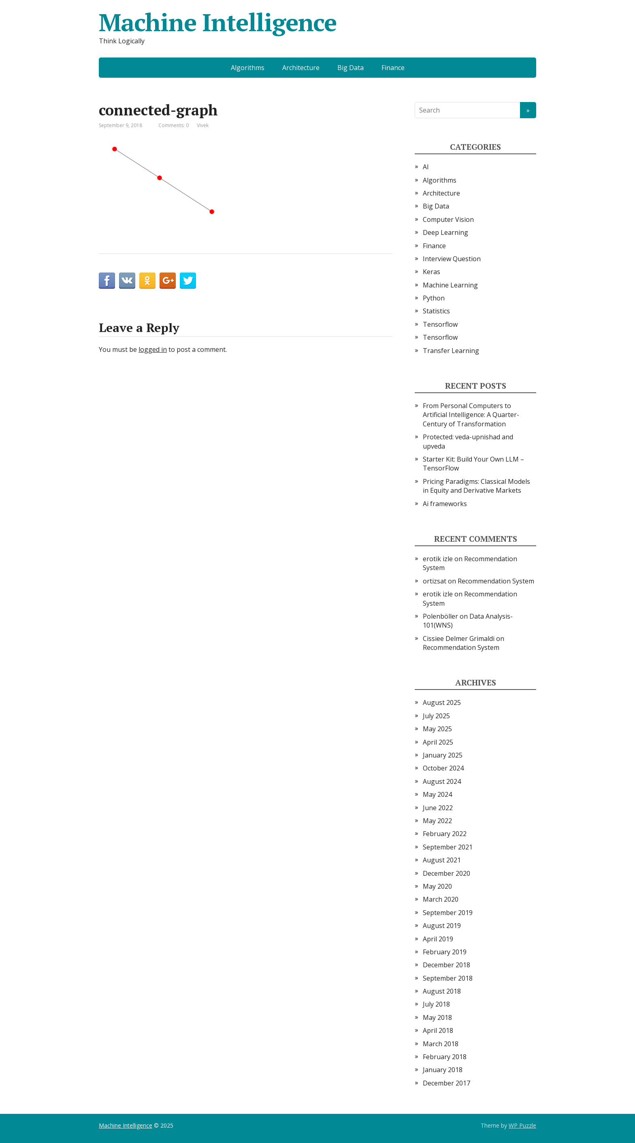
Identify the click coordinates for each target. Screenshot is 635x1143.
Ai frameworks (445, 503)
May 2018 (437, 1017)
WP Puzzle (522, 1125)
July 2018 (436, 1004)
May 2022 (437, 820)
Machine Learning (450, 285)
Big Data (350, 67)
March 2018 (440, 1043)
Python (434, 298)
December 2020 (446, 873)
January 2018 (442, 1069)
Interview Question (452, 258)
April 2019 (438, 938)
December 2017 (446, 1083)
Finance (393, 67)
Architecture (301, 67)
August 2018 (442, 991)
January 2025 (442, 755)
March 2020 (440, 899)
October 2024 (443, 768)
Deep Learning (445, 232)
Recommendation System (496, 581)
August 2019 (442, 925)
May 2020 (437, 886)
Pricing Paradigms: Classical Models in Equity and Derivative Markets (476, 486)
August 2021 (442, 860)
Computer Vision (448, 219)
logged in (153, 349)
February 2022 (445, 833)
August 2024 (442, 781)
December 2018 (446, 964)
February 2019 (445, 951)
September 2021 (448, 847)
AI (426, 166)
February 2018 (445, 1056)
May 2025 (437, 728)
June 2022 (438, 807)
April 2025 (438, 742)
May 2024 (437, 794)
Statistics (436, 311)
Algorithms (247, 67)
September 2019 (448, 912)
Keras (431, 271)
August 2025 (442, 702)
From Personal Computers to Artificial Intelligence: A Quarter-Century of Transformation (471, 414)
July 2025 (436, 715)
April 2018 (438, 1030)
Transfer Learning (451, 350)
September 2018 (448, 978)
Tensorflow (440, 324)
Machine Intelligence (218, 22)
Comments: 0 (173, 125)
